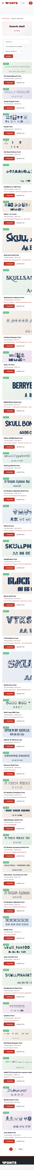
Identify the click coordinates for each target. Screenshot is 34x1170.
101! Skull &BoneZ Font (12, 76)
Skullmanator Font (11, 1100)
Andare (8, 56)
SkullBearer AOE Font (12, 187)
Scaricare (9, 82)
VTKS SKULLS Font (11, 638)
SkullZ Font (8, 127)
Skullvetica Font (10, 685)
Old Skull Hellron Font (12, 152)
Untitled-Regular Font (12, 337)
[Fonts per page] (15, 46)
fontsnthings (12, 824)
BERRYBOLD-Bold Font (12, 402)
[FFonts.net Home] (11, 3)
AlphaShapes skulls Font (13, 820)
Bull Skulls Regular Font (13, 1043)
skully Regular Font (11, 101)
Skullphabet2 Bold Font (13, 988)
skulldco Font (9, 1016)
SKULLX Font (9, 526)
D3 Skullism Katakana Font (14, 792)
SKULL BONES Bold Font (13, 438)
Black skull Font (10, 596)
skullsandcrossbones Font (14, 297)
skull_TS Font (9, 365)
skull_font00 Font (11, 957)
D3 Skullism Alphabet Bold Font (16, 491)
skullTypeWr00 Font (12, 466)
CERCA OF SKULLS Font (13, 740)
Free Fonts (6, 18)
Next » (21, 1149)
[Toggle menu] (3, 3)
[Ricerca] (26, 3)
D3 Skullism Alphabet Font (14, 902)
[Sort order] (13, 51)
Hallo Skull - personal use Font (15, 875)
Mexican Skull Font (11, 765)
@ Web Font (20, 82)
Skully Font (8, 930)
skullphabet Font (10, 559)
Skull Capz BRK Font (11, 712)
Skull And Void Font (11, 255)
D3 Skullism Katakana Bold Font (16, 847)
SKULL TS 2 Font (10, 214)
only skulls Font (10, 1133)
